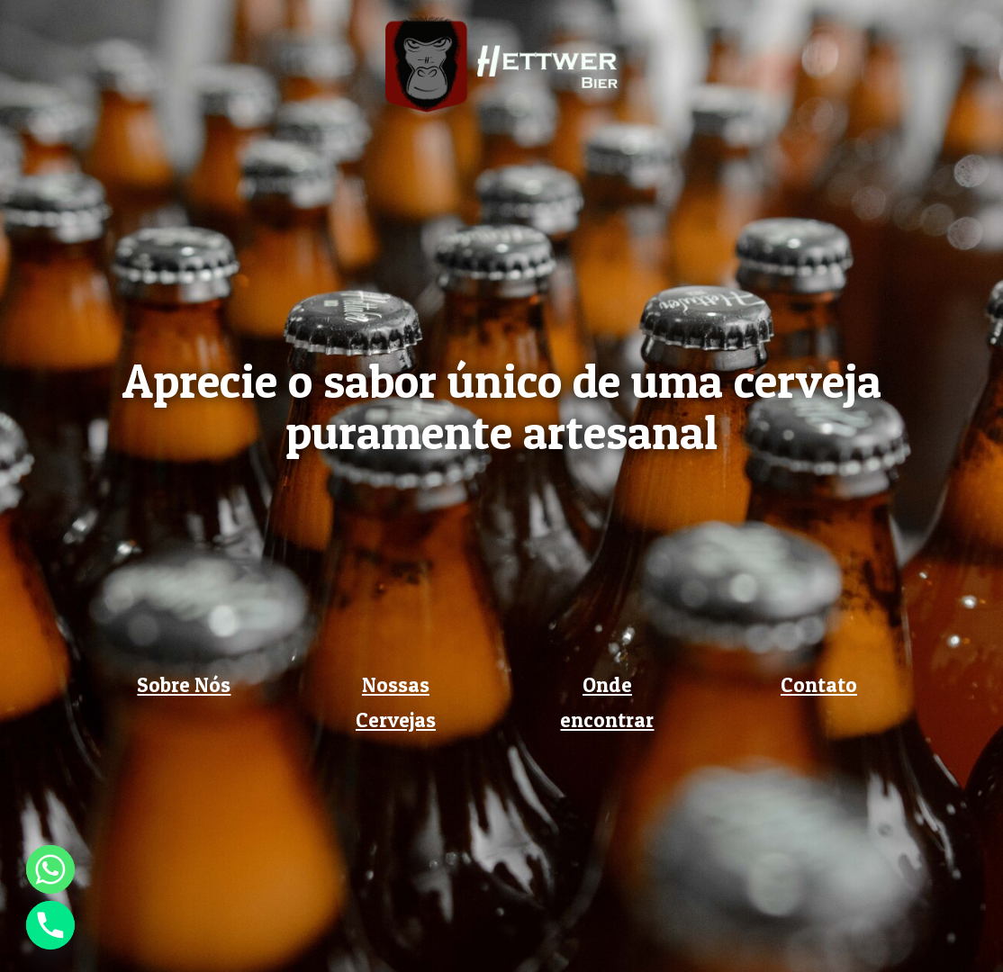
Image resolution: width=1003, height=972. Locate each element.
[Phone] (50, 925)
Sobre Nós (183, 685)
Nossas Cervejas (396, 702)
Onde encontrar (607, 702)
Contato (819, 685)
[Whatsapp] (50, 869)
